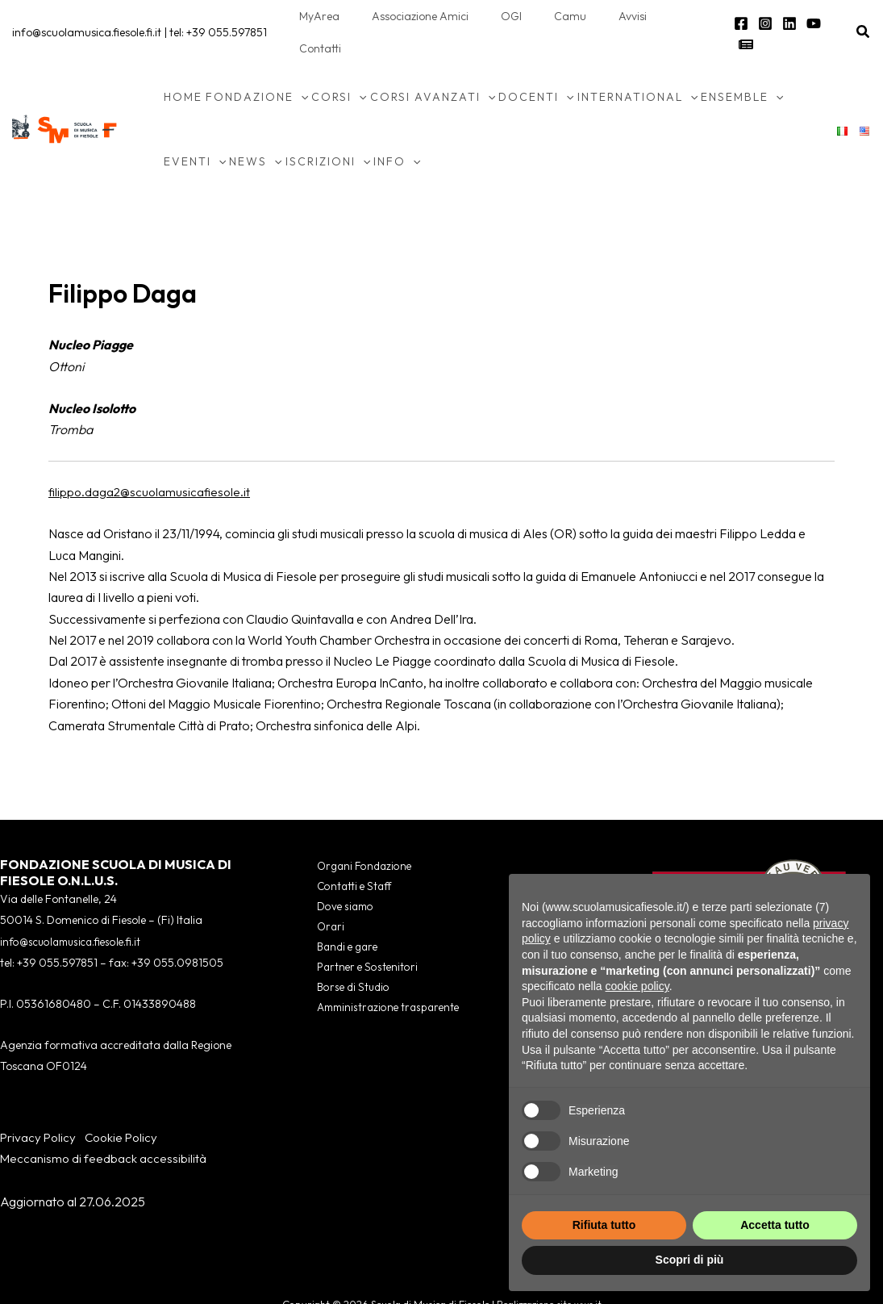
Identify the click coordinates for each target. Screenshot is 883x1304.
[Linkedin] (784, 17)
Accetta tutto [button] (775, 1224)
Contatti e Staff (346, 856)
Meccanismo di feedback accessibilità (104, 1126)
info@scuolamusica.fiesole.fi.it (86, 16)
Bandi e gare (340, 920)
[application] (301, 64)
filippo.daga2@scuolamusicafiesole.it (150, 459)
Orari (322, 898)
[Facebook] (736, 17)
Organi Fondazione (357, 834)
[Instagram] (760, 17)
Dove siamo (338, 877)
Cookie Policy (125, 1105)
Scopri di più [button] (690, 1259)
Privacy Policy (39, 1105)
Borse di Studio (345, 962)
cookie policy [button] (637, 986)
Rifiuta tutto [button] (604, 1224)
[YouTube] (809, 17)
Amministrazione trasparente (383, 983)
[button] (863, 16)
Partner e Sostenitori (360, 941)
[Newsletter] (833, 17)
